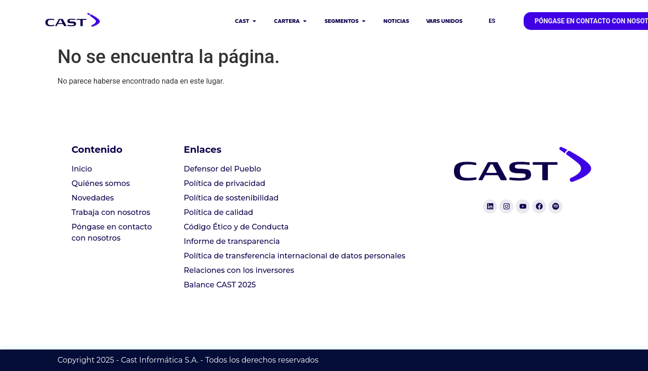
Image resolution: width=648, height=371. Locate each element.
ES (492, 21)
